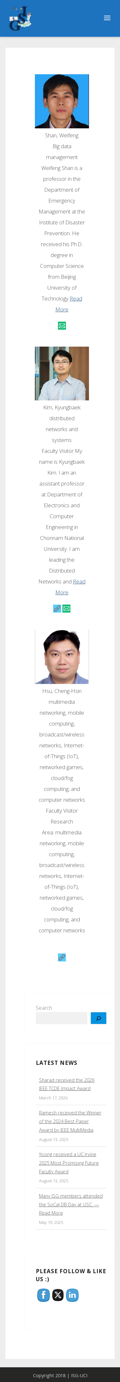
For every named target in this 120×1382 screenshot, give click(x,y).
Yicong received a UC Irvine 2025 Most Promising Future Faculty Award (69, 1163)
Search (44, 1007)
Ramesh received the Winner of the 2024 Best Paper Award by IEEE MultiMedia (70, 1121)
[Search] (99, 1018)
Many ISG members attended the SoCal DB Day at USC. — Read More (71, 1204)
